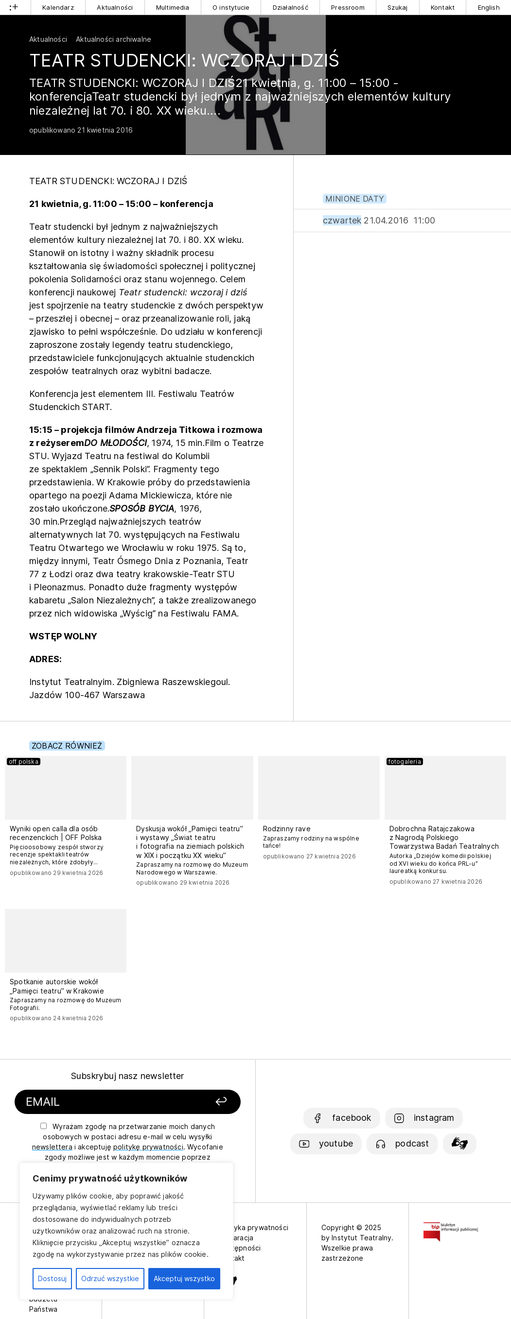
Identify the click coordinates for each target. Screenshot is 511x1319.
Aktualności (115, 7)
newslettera (52, 1147)
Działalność (290, 7)
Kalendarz (58, 7)
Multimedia (173, 7)
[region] (126, 1231)
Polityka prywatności (253, 1227)
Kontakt (443, 7)
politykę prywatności (148, 1147)
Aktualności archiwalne (113, 39)
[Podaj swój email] (99, 1102)
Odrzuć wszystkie (110, 1278)
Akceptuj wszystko (184, 1278)
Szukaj (397, 7)
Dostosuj (52, 1278)
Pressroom (348, 7)
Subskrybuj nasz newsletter (127, 1076)
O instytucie (230, 7)
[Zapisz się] (202, 1102)
